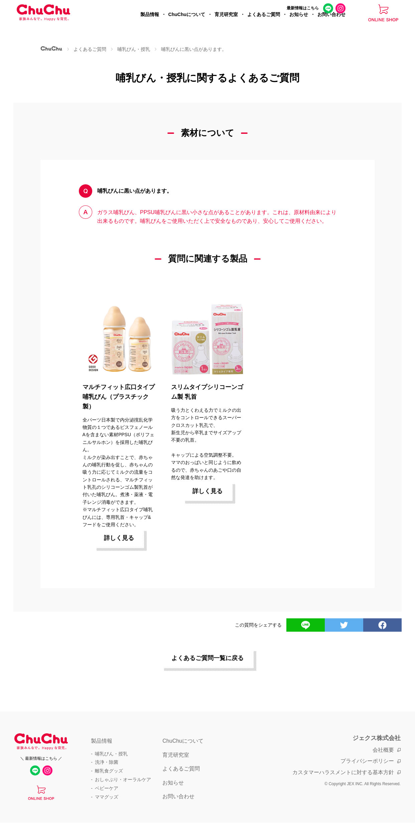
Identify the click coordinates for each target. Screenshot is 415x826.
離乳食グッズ (109, 770)
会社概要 (383, 750)
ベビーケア (106, 788)
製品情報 (149, 22)
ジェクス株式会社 (377, 738)
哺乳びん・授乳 (111, 753)
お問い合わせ (331, 22)
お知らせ (298, 22)
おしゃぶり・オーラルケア (123, 779)
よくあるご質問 (263, 22)
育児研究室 (226, 22)
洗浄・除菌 (106, 762)
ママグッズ (106, 797)
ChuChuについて (186, 22)
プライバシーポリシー (367, 761)
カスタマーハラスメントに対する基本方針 (343, 772)
